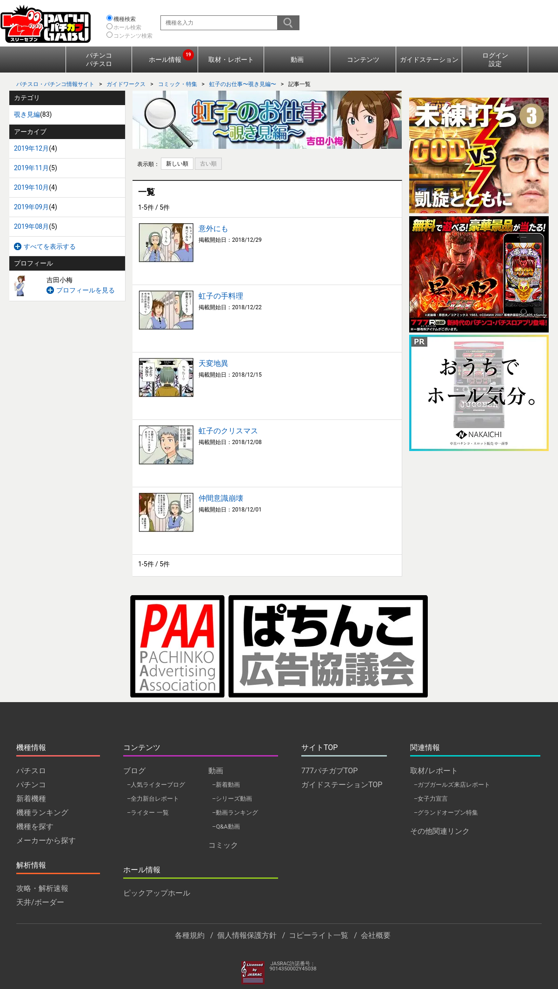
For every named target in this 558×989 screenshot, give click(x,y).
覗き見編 (27, 114)
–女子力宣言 (431, 798)
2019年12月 (31, 148)
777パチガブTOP (329, 770)
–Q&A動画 (226, 826)
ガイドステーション (429, 59)
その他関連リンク (440, 831)
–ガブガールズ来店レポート (452, 784)
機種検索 (124, 19)
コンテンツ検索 (133, 36)
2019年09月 (31, 207)
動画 (297, 59)
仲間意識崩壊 (221, 498)
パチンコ (31, 784)
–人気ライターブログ (156, 784)
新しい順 (177, 163)
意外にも (213, 228)
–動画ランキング (235, 812)
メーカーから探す (46, 840)
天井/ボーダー (40, 902)
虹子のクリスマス (228, 430)
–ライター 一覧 (148, 812)
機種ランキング (42, 812)
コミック (223, 845)
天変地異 (213, 363)
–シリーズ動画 (232, 798)
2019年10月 (31, 187)
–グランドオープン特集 (446, 812)
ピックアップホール (156, 893)
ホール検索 (127, 27)
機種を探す (34, 826)
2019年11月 (31, 168)
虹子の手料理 (221, 296)
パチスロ (31, 770)
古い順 (208, 163)
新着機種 (31, 798)
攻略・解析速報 (42, 888)
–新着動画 (226, 784)
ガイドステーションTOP (341, 784)
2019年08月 (31, 226)
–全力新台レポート (153, 798)
